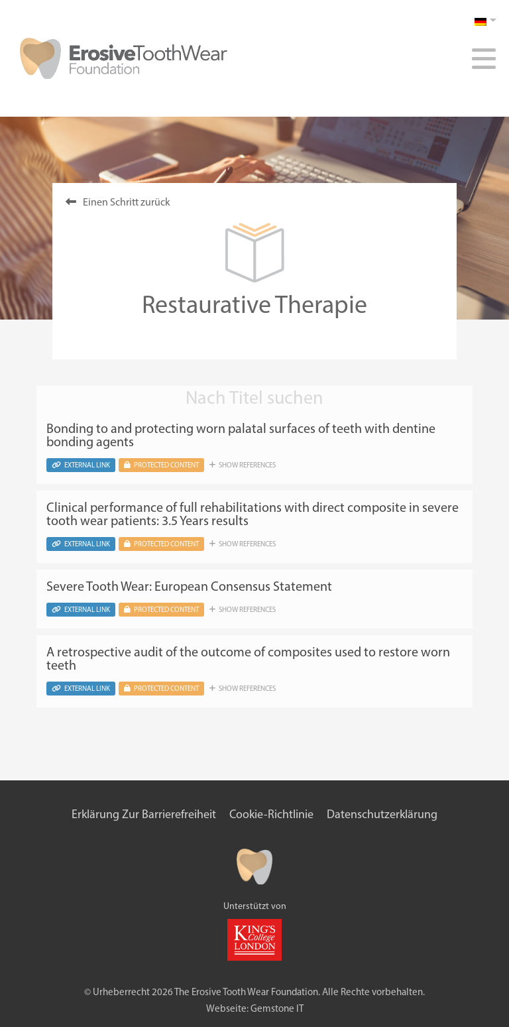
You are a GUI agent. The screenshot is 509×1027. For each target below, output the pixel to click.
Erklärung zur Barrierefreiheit (144, 814)
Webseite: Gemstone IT (255, 1008)
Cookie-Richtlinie (271, 814)
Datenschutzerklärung (382, 814)
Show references (242, 465)
